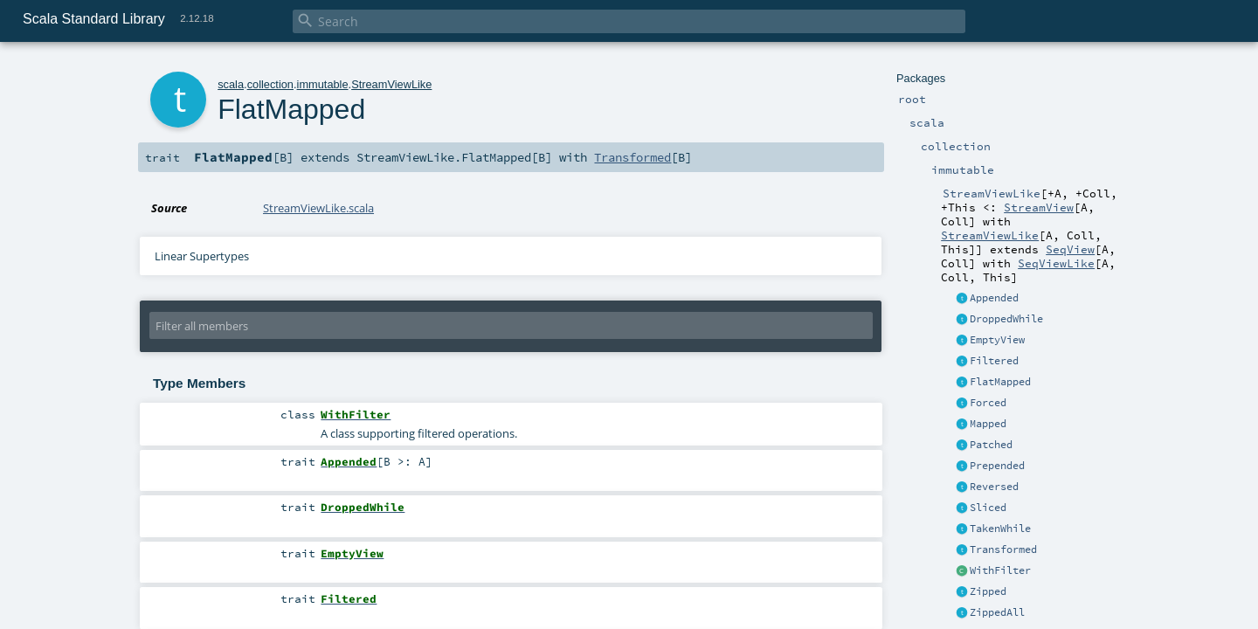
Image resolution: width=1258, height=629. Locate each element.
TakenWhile (1000, 528)
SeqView (1070, 249)
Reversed (994, 486)
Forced (988, 403)
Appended (994, 298)
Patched (991, 445)
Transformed (1003, 549)
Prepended (997, 466)
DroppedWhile (1006, 319)
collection (270, 84)
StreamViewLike (990, 235)
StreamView (1039, 207)
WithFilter (1000, 570)
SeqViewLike (1056, 263)
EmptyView (997, 340)
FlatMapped (1000, 382)
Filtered (994, 361)
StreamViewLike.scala (318, 208)
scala (231, 84)
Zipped (988, 591)
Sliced (988, 507)
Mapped (988, 424)
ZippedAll (997, 612)
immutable (323, 84)
